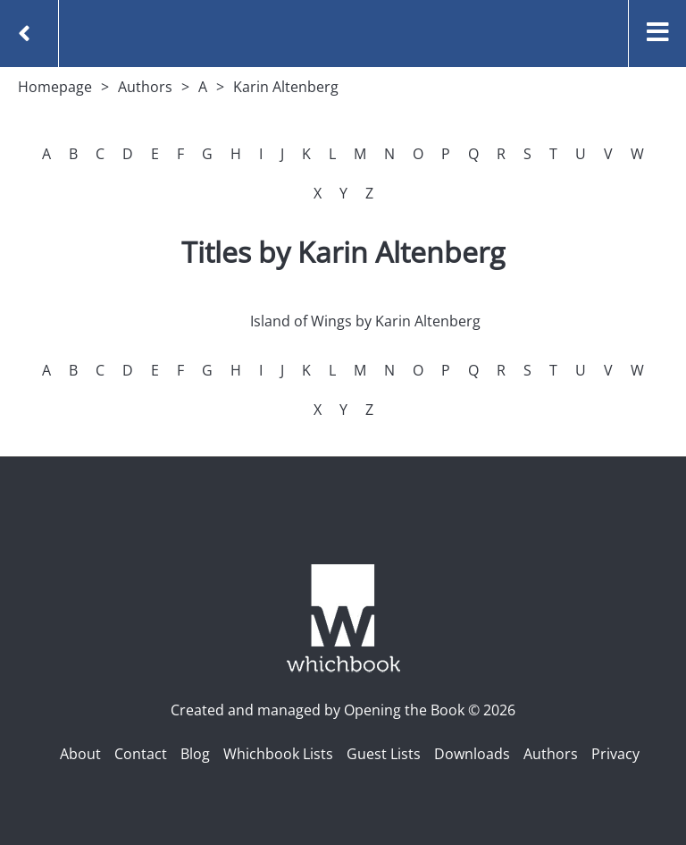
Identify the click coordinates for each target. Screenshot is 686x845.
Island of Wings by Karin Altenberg (365, 321)
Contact (140, 754)
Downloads (472, 754)
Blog (195, 754)
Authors (145, 87)
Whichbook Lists (278, 754)
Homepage (55, 87)
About (80, 754)
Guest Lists (384, 754)
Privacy (615, 754)
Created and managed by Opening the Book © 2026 (343, 710)
